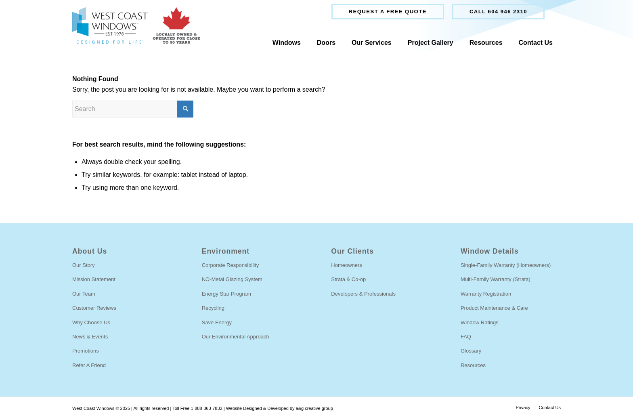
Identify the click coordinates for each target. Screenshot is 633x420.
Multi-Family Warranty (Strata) (495, 279)
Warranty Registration (486, 294)
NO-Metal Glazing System (232, 279)
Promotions (85, 351)
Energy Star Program (226, 294)
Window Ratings (480, 322)
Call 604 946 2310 (498, 11)
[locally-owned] (136, 25)
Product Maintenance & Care (494, 308)
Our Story (83, 265)
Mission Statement (93, 279)
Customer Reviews (94, 308)
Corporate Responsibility (230, 265)
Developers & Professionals (363, 294)
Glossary (471, 351)
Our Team (83, 294)
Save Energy (217, 322)
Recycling (213, 308)
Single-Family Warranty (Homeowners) (506, 265)
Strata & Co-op (348, 279)
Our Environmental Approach (235, 337)
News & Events (90, 337)
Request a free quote (388, 11)
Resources (473, 365)
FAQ (466, 337)
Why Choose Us (91, 322)
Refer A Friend (89, 365)
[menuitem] (387, 11)
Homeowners (346, 265)
